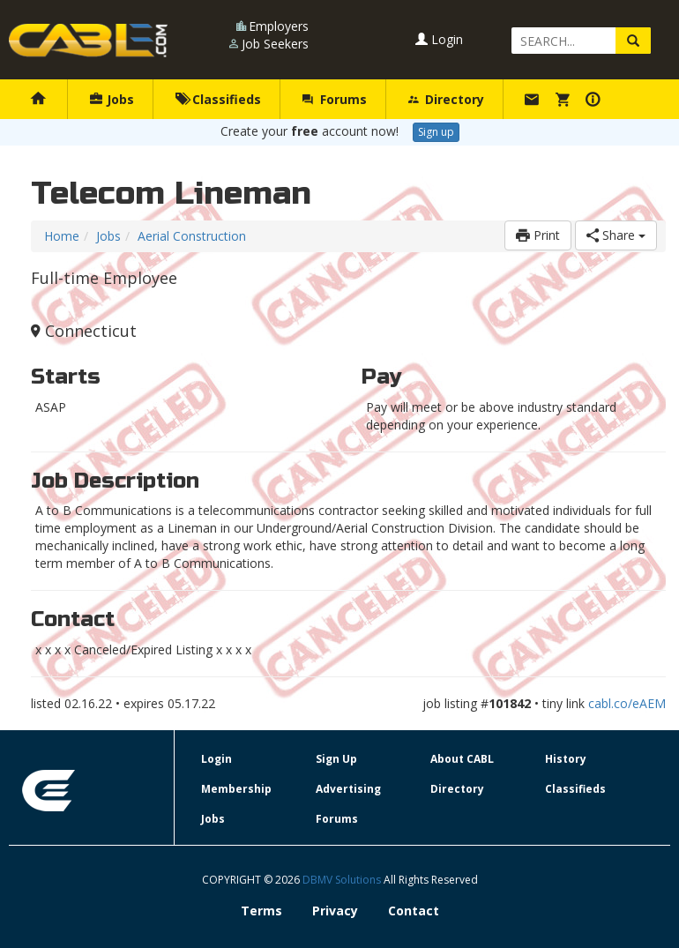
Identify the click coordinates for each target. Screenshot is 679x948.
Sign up (436, 131)
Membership (236, 788)
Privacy (335, 910)
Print (538, 235)
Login (439, 39)
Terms (261, 910)
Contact (413, 910)
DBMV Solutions (343, 879)
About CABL (462, 758)
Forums (334, 99)
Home (61, 236)
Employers (279, 26)
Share (615, 235)
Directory (446, 99)
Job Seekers (275, 43)
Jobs (112, 99)
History (565, 758)
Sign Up (336, 758)
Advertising (348, 788)
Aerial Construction (192, 236)
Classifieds (218, 99)
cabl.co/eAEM (627, 703)
